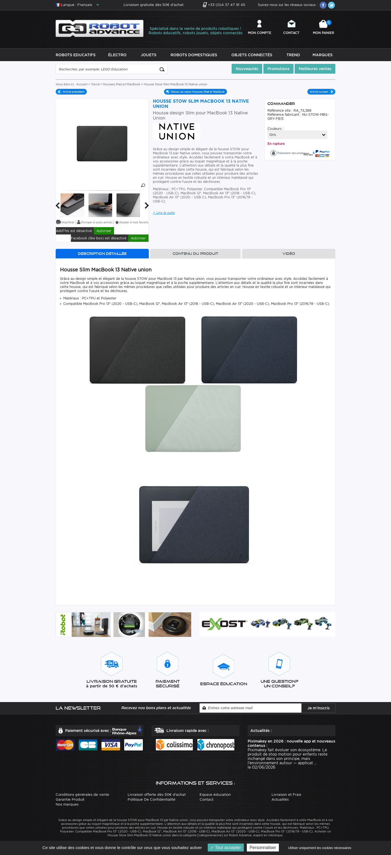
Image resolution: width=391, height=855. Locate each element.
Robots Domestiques (194, 55)
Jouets (148, 55)
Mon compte (259, 33)
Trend (293, 55)
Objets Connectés (251, 55)
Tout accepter (225, 847)
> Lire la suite (164, 213)
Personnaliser (263, 847)
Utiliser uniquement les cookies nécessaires (319, 848)
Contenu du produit (195, 254)
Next (147, 205)
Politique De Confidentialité (151, 799)
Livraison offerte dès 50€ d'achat (157, 795)
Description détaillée (102, 254)
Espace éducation (215, 795)
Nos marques (67, 804)
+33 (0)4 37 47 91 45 (226, 5)
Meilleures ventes (315, 69)
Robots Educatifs (76, 55)
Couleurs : (275, 129)
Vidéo (288, 254)
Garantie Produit (70, 799)
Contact (291, 33)
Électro (117, 55)
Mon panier (323, 27)
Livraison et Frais (286, 795)
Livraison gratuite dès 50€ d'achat (154, 5)
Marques (323, 55)
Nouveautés (247, 69)
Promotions (278, 69)
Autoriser (103, 231)
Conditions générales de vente (82, 795)
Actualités (280, 799)
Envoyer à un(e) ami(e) (96, 222)
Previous (58, 205)
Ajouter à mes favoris (133, 222)
